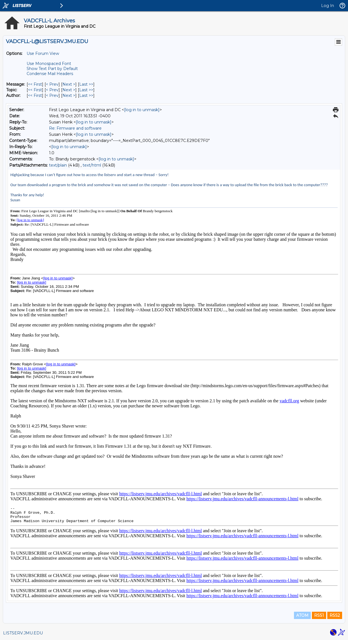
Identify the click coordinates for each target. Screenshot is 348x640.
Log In (327, 5)
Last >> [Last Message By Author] (86, 95)
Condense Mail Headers (50, 73)
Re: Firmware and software (75, 128)
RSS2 (335, 615)
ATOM (302, 615)
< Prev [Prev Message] (52, 84)
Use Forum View (43, 53)
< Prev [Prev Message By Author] (52, 95)
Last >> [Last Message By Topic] (86, 89)
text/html (92, 165)
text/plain (58, 165)
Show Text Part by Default (52, 68)
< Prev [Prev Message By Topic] (52, 89)
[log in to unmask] (142, 109)
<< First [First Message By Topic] (35, 89)
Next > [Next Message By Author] (68, 95)
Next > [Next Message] (68, 84)
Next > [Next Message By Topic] (68, 89)
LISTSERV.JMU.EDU (23, 633)
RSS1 (319, 615)
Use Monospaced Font (49, 63)
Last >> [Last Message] (86, 84)
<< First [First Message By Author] (35, 95)
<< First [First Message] (35, 84)
